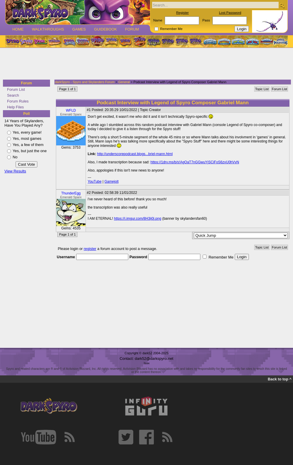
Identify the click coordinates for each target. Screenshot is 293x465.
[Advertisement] (145, 64)
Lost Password (230, 12)
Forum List (16, 89)
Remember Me (171, 29)
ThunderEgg (71, 193)
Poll (26, 114)
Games (79, 29)
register (90, 248)
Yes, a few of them (28, 144)
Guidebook (105, 29)
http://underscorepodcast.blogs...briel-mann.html (135, 154)
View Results (15, 171)
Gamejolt (111, 181)
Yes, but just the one (30, 151)
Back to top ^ (280, 379)
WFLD (71, 110)
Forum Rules (18, 101)
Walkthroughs (48, 29)
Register (182, 12)
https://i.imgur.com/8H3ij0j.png (137, 218)
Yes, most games (27, 138)
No (15, 157)
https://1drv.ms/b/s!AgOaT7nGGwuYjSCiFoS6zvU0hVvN (194, 162)
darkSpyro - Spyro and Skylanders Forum (84, 82)
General (124, 82)
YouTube (94, 181)
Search (13, 95)
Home (18, 29)
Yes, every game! (27, 132)
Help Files (15, 107)
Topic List (262, 89)
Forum (132, 29)
